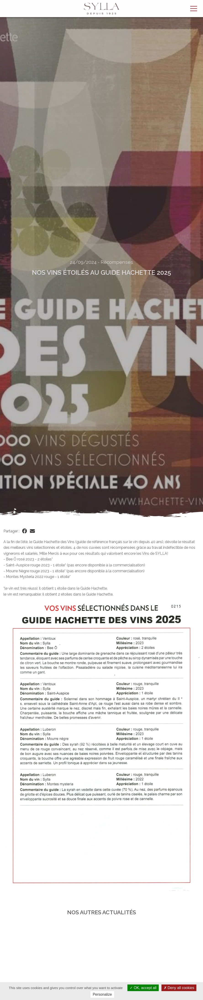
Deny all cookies (179, 988)
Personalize (102, 994)
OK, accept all (143, 988)
